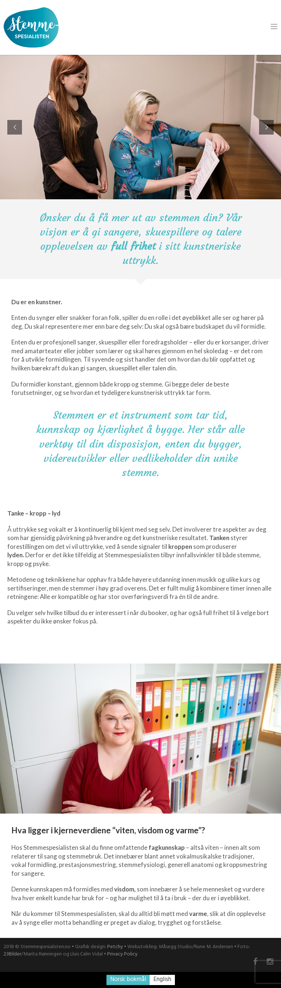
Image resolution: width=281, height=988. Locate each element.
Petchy (115, 947)
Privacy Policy (122, 954)
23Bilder (12, 954)
